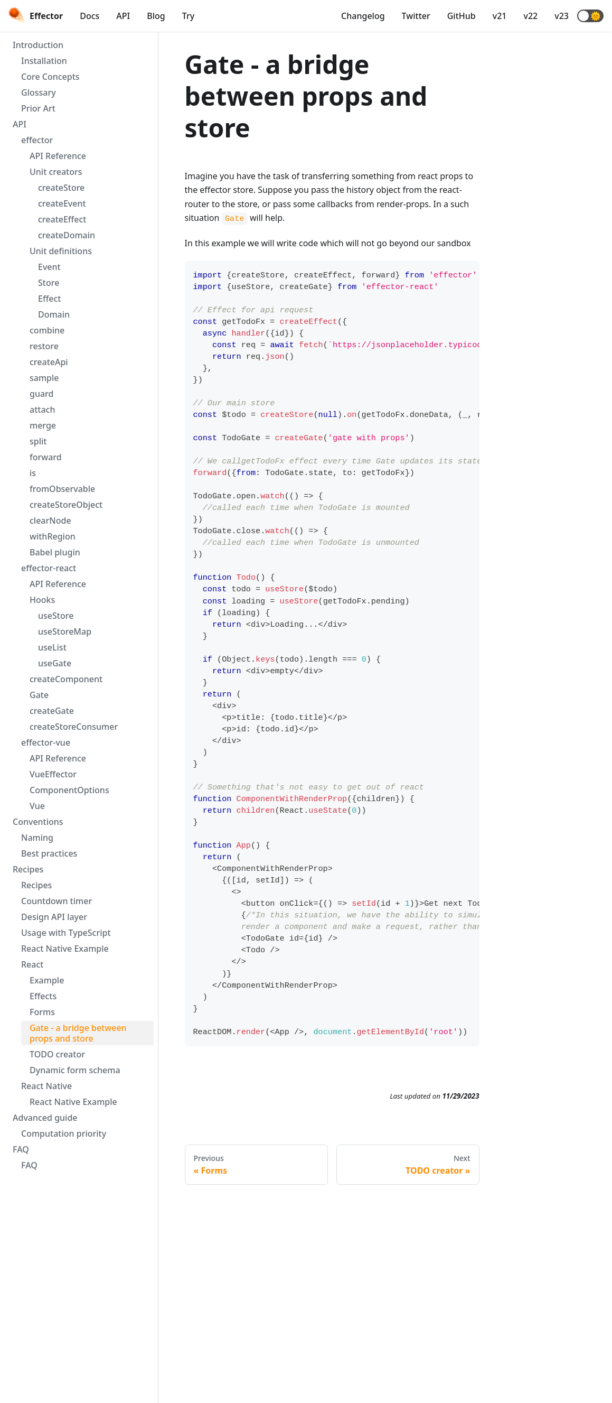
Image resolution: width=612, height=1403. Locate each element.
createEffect (62, 219)
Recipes (28, 869)
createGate (52, 711)
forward (46, 457)
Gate (39, 695)
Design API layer (54, 917)
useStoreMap (64, 631)
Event (49, 267)
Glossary (38, 92)
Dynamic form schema (75, 1070)
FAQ (21, 1149)
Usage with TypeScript (66, 933)
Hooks (42, 600)
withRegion (53, 536)
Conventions (38, 822)
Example (47, 980)
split (38, 441)
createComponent (66, 679)
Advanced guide (45, 1117)
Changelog (363, 16)
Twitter (416, 16)
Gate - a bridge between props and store (78, 1033)
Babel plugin (55, 552)
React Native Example (65, 948)
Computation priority (63, 1133)
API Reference (58, 156)
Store (48, 283)
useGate (54, 663)
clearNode (50, 520)
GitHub (461, 16)
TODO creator (57, 1054)
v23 (561, 16)
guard (41, 393)
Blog (156, 16)
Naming (37, 837)
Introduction (38, 45)
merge (43, 425)
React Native (46, 1086)
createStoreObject (66, 504)
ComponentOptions (69, 790)
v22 (531, 16)
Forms (42, 1012)
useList (52, 647)
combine (47, 330)
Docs (89, 16)
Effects (43, 996)
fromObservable (62, 489)
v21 (500, 16)
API (123, 16)
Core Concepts (50, 76)
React (32, 964)
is (33, 473)
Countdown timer (56, 901)
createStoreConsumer (74, 726)
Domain (54, 314)
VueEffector (53, 774)
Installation (44, 61)
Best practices (49, 853)
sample (44, 378)
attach (42, 409)
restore (44, 346)
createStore (61, 187)
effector (37, 140)
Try (188, 16)
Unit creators (56, 172)
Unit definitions (61, 251)
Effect (49, 298)
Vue (37, 806)
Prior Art (38, 108)
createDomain (66, 235)
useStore (55, 615)
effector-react (48, 568)
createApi (49, 362)
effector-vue (45, 742)
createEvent (62, 203)
